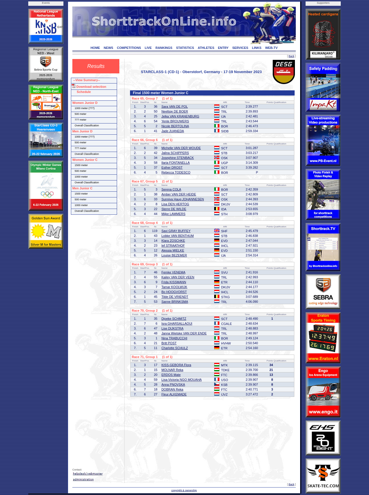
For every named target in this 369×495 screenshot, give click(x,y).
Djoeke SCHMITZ (173, 318)
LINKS (256, 48)
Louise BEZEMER (174, 255)
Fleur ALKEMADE (174, 394)
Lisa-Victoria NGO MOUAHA (181, 379)
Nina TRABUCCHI (174, 338)
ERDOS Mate (171, 374)
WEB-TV (271, 48)
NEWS (108, 48)
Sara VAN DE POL (174, 106)
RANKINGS (163, 48)
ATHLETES (206, 48)
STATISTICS (185, 48)
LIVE (148, 48)
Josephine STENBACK (177, 157)
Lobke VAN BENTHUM (177, 235)
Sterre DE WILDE (173, 209)
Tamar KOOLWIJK (174, 287)
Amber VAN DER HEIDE (178, 194)
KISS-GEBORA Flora (176, 365)
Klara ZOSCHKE (173, 240)
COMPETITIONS (129, 48)
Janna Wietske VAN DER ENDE (184, 333)
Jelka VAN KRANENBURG (180, 116)
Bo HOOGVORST (174, 292)
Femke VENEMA (173, 272)
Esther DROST (171, 167)
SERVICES (240, 48)
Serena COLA (171, 189)
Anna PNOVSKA (173, 384)
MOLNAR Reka (172, 370)
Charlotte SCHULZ (174, 348)
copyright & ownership (184, 490)
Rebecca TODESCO (175, 172)
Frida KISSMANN (173, 282)
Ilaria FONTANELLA (175, 162)
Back (291, 56)
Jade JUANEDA (172, 131)
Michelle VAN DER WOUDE (181, 148)
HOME (95, 48)
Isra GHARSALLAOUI (176, 323)
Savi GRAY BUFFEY (176, 231)
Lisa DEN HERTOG (175, 204)
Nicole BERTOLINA (175, 126)
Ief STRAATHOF (173, 245)
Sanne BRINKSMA (174, 301)
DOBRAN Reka (172, 389)
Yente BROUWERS (175, 121)
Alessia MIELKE (172, 250)
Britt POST (169, 343)
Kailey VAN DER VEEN (177, 277)
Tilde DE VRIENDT (174, 296)
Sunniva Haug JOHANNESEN (182, 199)
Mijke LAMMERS (173, 214)
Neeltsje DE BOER (174, 111)
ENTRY (223, 48)
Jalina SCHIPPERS (175, 153)
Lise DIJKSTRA (172, 328)
